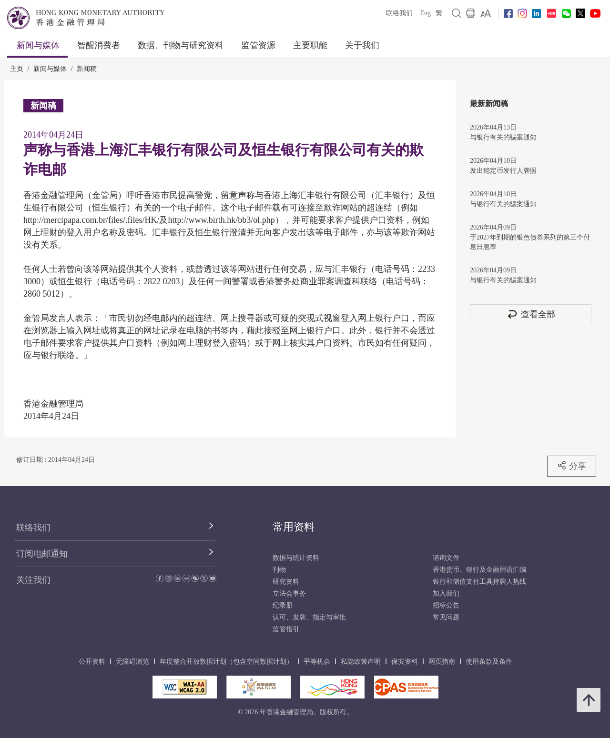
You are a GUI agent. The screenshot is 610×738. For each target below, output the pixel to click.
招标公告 (446, 605)
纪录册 (283, 605)
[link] (485, 13)
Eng (425, 13)
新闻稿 (87, 68)
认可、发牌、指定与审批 (309, 617)
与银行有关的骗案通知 (503, 137)
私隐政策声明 (361, 661)
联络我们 (399, 13)
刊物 (279, 569)
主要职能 (310, 45)
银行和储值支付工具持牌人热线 (479, 581)
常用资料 (294, 527)
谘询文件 (446, 557)
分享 (571, 465)
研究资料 (286, 581)
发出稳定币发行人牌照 (503, 170)
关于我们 (362, 45)
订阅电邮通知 (42, 553)
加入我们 (446, 593)
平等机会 (317, 661)
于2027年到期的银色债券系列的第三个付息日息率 (530, 242)
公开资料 (92, 661)
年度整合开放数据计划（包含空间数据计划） (226, 661)
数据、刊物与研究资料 (181, 45)
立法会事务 (289, 593)
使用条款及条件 (489, 661)
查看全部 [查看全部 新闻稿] (531, 314)
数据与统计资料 (296, 557)
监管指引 (286, 629)
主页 (16, 68)
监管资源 (258, 45)
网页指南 (441, 661)
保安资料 (404, 661)
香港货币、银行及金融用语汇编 (479, 569)
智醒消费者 (98, 45)
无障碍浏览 (132, 661)
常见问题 (446, 617)
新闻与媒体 (38, 45)
